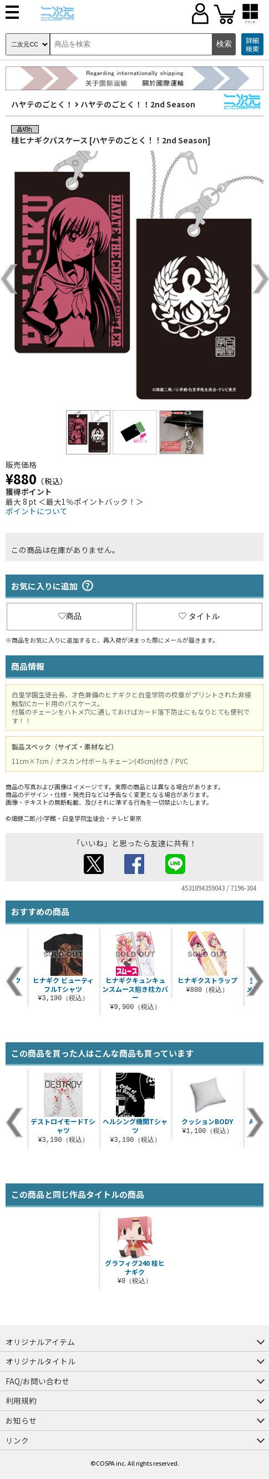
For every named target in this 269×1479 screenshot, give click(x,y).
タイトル (199, 616)
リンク (17, 1440)
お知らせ (21, 1420)
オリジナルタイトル (40, 1361)
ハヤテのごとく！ (42, 104)
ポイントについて (37, 510)
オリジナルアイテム (40, 1341)
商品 (70, 616)
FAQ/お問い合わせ (37, 1381)
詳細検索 (252, 44)
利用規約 (21, 1400)
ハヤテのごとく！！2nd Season (137, 104)
